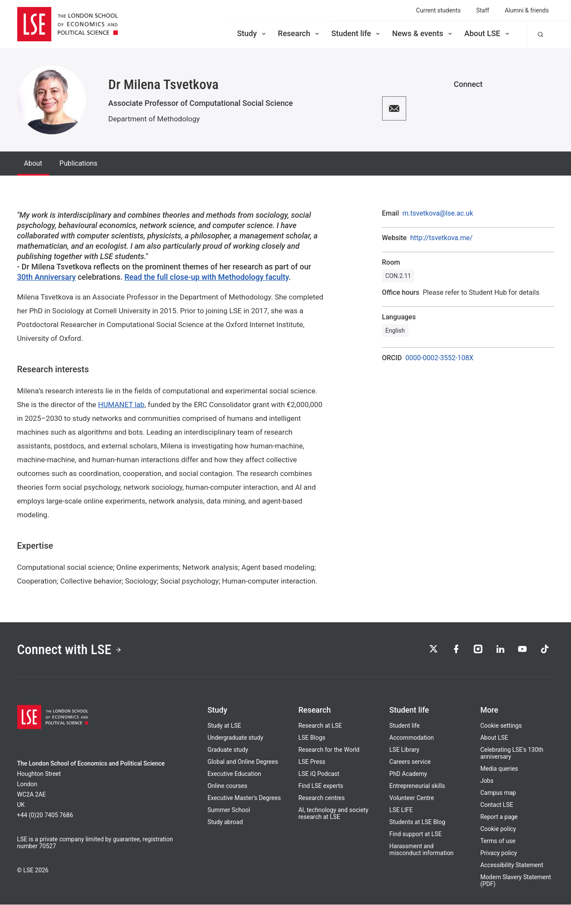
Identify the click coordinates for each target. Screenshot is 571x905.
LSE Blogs (311, 738)
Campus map (498, 793)
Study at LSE (224, 726)
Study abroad (225, 822)
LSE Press (311, 762)
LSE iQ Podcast (318, 774)
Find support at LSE (415, 834)
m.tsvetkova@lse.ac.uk (437, 213)
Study (252, 33)
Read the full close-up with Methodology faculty (206, 276)
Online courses (227, 786)
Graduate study (227, 750)
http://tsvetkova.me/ (441, 238)
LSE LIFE (401, 810)
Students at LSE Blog (417, 822)
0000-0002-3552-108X (439, 358)
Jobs (487, 781)
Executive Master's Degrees (244, 798)
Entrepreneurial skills (417, 786)
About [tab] (33, 163)
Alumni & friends (527, 10)
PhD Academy (408, 774)
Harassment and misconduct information (421, 850)
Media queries (499, 769)
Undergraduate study (235, 738)
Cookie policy (498, 829)
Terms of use (497, 841)
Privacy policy (498, 853)
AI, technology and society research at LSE (333, 814)
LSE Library (404, 750)
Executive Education (234, 774)
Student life (356, 33)
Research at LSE (320, 726)
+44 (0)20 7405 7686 (45, 815)
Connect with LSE (70, 650)
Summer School (228, 810)
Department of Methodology (154, 118)
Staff (482, 10)
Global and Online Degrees (242, 762)
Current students (438, 10)
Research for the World (328, 750)
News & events (423, 33)
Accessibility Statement (511, 865)
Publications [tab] (78, 163)
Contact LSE (496, 805)
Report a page (499, 817)
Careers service (410, 762)
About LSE (487, 33)
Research (299, 33)
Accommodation (411, 738)
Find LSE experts (320, 786)
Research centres (321, 798)
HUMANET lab (121, 404)
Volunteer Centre (411, 798)
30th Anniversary (46, 276)
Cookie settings (501, 726)
